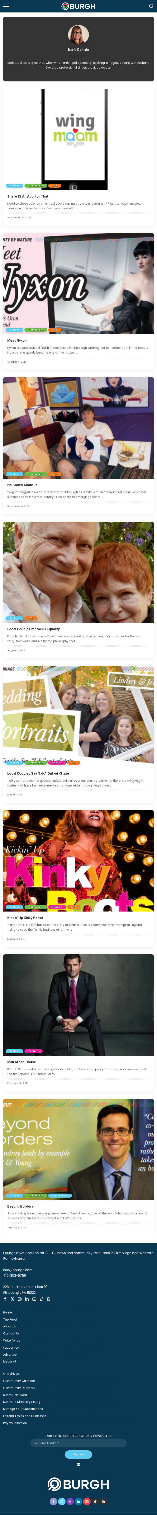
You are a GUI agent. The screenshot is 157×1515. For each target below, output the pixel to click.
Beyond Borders (20, 1206)
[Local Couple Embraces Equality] (78, 572)
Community (36, 185)
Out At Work (60, 1195)
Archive (14, 185)
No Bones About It (22, 485)
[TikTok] (41, 1299)
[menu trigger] (7, 6)
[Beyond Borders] (78, 1149)
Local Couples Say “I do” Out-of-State (38, 773)
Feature (57, 762)
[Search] (151, 6)
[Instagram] (20, 1299)
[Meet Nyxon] (78, 283)
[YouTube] (34, 1299)
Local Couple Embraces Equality (33, 629)
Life (54, 185)
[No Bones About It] (78, 428)
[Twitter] (12, 1299)
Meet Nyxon (17, 340)
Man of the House (21, 1062)
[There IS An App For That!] (78, 139)
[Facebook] (5, 1299)
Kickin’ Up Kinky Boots (25, 918)
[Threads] (49, 1299)
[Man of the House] (78, 1005)
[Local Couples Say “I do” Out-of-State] (78, 716)
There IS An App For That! (28, 196)
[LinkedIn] (27, 1299)
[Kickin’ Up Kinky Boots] (78, 861)
